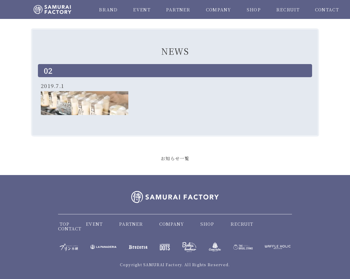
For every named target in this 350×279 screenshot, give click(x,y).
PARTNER (178, 9)
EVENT (141, 9)
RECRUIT (288, 9)
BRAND (108, 9)
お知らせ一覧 (175, 158)
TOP (64, 224)
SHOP (254, 9)
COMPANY (218, 9)
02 (48, 70)
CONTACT (327, 9)
